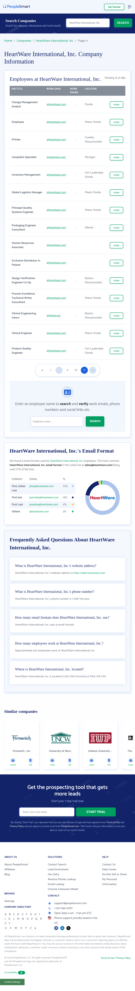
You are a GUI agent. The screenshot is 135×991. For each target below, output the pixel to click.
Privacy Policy (17, 827)
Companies (24, 40)
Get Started (114, 7)
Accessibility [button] (14, 973)
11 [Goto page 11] (84, 370)
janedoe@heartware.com (43, 504)
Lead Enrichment (58, 869)
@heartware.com (56, 104)
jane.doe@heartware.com (44, 497)
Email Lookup (56, 884)
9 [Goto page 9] (67, 370)
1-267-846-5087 (60, 908)
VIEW (116, 104)
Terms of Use (113, 823)
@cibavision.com (56, 157)
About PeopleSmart (16, 865)
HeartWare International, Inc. (55, 40)
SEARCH (123, 24)
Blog (7, 874)
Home (8, 40)
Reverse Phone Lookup (62, 879)
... (59, 370)
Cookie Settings (12, 982)
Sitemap (9, 901)
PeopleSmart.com (70, 827)
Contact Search (57, 865)
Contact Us (109, 865)
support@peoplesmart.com (67, 903)
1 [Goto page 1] (50, 370)
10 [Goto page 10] (76, 370)
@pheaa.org (53, 315)
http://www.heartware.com (89, 573)
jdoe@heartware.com (41, 486)
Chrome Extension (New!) (63, 889)
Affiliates (9, 869)
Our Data (53, 874)
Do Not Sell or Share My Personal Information (114, 879)
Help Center (109, 869)
